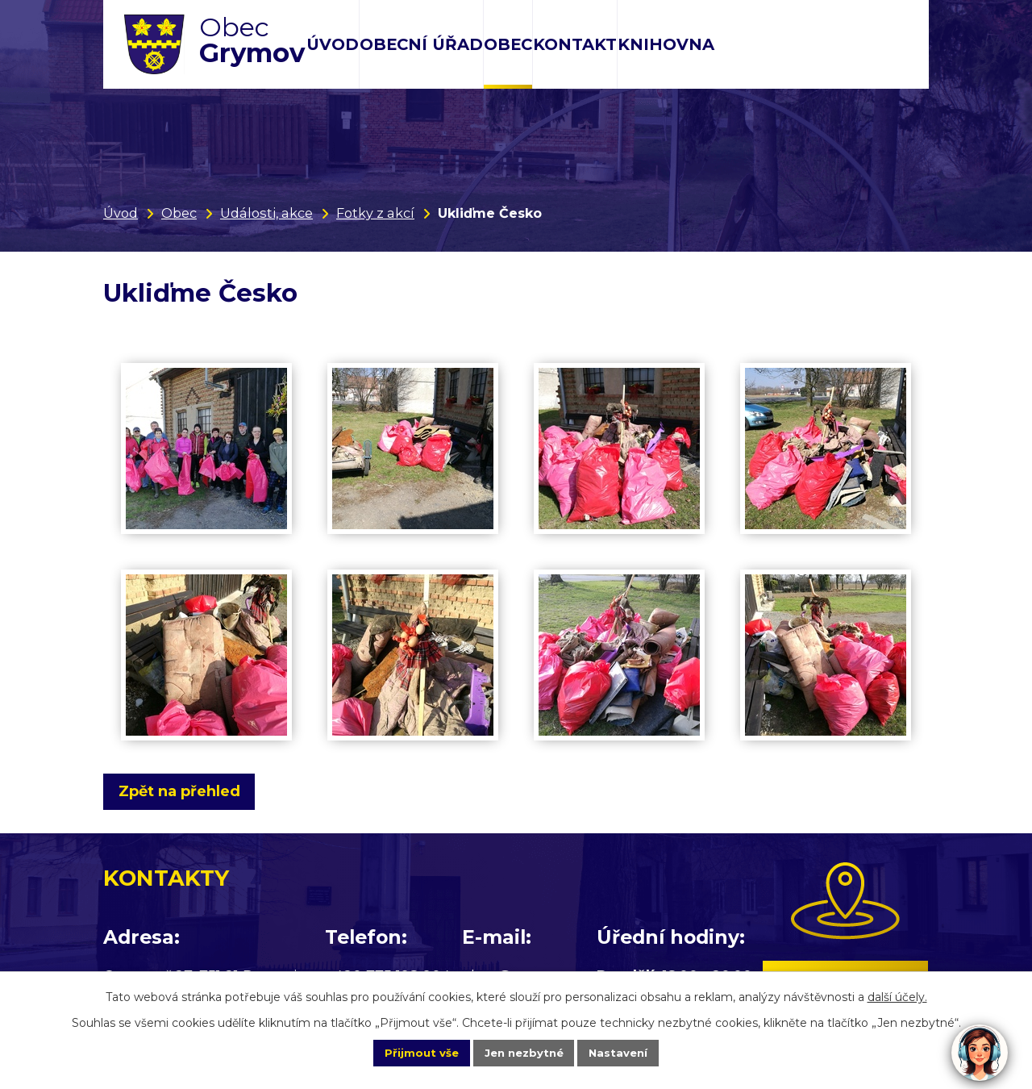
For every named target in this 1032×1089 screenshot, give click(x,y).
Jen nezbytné (523, 1052)
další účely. (897, 994)
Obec (508, 44)
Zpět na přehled (186, 791)
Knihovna (666, 44)
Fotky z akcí (375, 213)
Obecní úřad (421, 44)
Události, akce (266, 213)
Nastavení (633, 1052)
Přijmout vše (406, 1052)
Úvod (332, 44)
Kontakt (575, 44)
